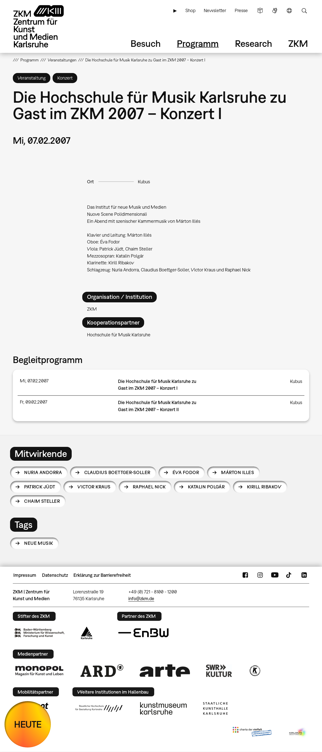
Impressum (24, 575)
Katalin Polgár (206, 486)
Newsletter (215, 10)
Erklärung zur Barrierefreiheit (102, 575)
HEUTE (28, 724)
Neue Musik (38, 543)
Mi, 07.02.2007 (34, 380)
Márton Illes (237, 472)
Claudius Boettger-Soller (117, 472)
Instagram (260, 575)
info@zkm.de (141, 598)
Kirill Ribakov (264, 486)
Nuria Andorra (43, 472)
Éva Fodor (186, 472)
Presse (241, 10)
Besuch (146, 43)
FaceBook (245, 575)
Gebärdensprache (275, 11)
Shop (190, 10)
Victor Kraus (94, 486)
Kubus (144, 181)
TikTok (289, 575)
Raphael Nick (149, 486)
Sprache (289, 11)
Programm (198, 43)
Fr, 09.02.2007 (33, 402)
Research (253, 43)
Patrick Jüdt (39, 486)
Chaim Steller (42, 501)
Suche (304, 11)
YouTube (275, 575)
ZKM (298, 43)
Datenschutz (55, 575)
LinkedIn (304, 575)
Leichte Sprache (260, 11)
